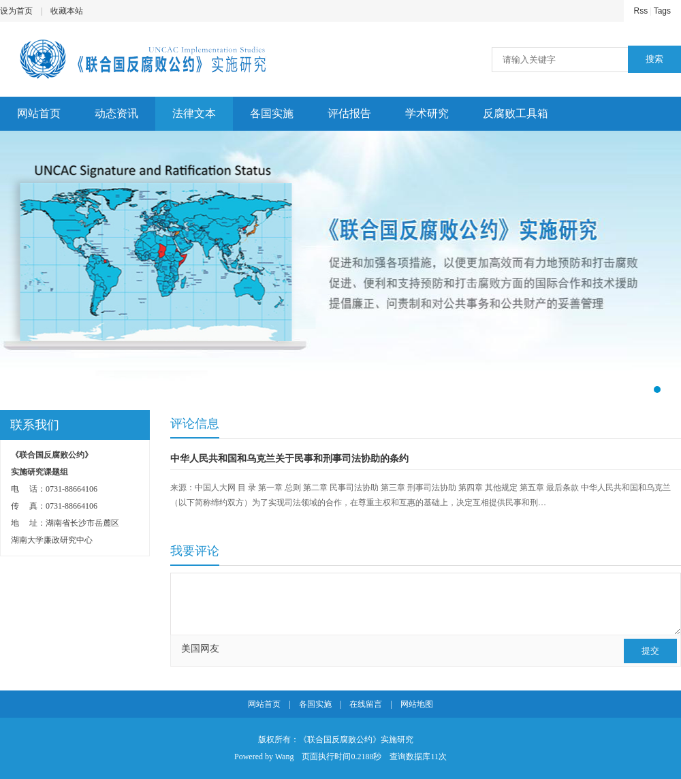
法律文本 (194, 113)
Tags (662, 11)
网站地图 (416, 704)
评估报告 (349, 113)
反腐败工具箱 (515, 113)
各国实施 (272, 113)
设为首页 (16, 11)
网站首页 (39, 113)
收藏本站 (66, 11)
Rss (641, 11)
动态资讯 (116, 113)
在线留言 (365, 704)
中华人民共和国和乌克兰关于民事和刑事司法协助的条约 (289, 459)
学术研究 (427, 113)
